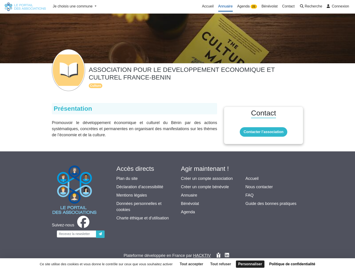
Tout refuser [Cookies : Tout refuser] (220, 264)
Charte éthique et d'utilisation (142, 218)
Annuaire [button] (225, 6)
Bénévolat (190, 203)
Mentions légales (131, 195)
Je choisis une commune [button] (73, 6)
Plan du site (127, 178)
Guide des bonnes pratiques (270, 203)
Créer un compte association (207, 178)
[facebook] (71, 225)
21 (253, 6)
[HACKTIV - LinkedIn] (227, 256)
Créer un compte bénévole (205, 187)
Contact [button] (288, 6)
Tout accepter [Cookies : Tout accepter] (191, 264)
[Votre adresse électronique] (76, 233)
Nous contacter (259, 187)
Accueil (252, 178)
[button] (310, 7)
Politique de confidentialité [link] (292, 264)
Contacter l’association (263, 132)
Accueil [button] (208, 6)
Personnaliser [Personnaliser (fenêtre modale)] (250, 264)
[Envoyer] (100, 234)
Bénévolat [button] (269, 6)
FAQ (249, 195)
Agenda (188, 212)
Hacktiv (202, 255)
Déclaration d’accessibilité (139, 187)
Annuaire (189, 195)
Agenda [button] (247, 6)
